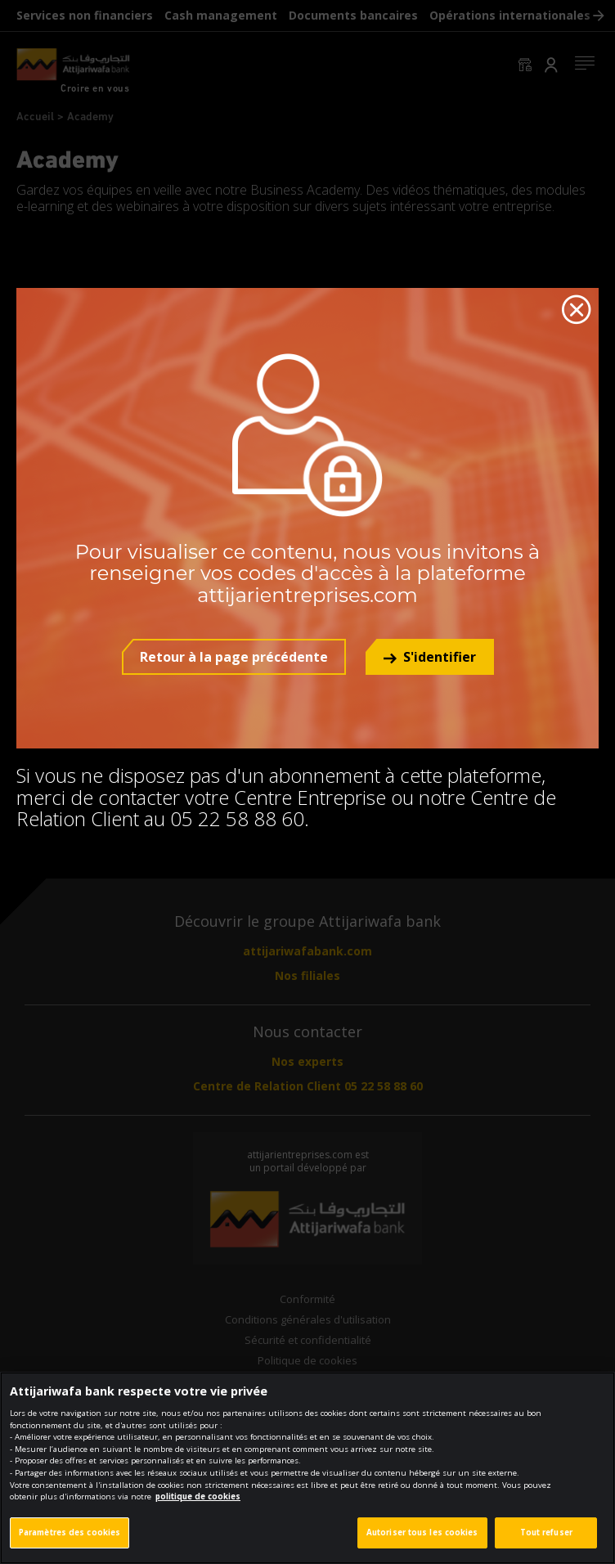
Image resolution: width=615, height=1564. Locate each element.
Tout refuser (546, 1542)
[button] (430, 657)
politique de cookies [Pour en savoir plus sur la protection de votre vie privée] (197, 1506)
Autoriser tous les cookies (422, 1542)
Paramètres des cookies (69, 1542)
